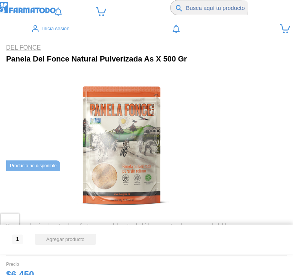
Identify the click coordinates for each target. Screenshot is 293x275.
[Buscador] (217, 7)
